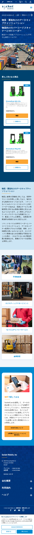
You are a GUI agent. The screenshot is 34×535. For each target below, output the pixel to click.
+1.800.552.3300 (16, 468)
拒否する (8, 531)
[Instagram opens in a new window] (23, 511)
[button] (26, 2)
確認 (17, 116)
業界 (18, 15)
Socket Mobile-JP (8, 15)
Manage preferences (17, 527)
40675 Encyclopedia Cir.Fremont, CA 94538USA (10, 463)
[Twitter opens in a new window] (15, 511)
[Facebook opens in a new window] (11, 511)
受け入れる (25, 531)
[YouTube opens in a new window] (19, 511)
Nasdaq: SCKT (8, 474)
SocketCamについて (17, 428)
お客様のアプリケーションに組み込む (17, 434)
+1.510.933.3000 (16, 470)
